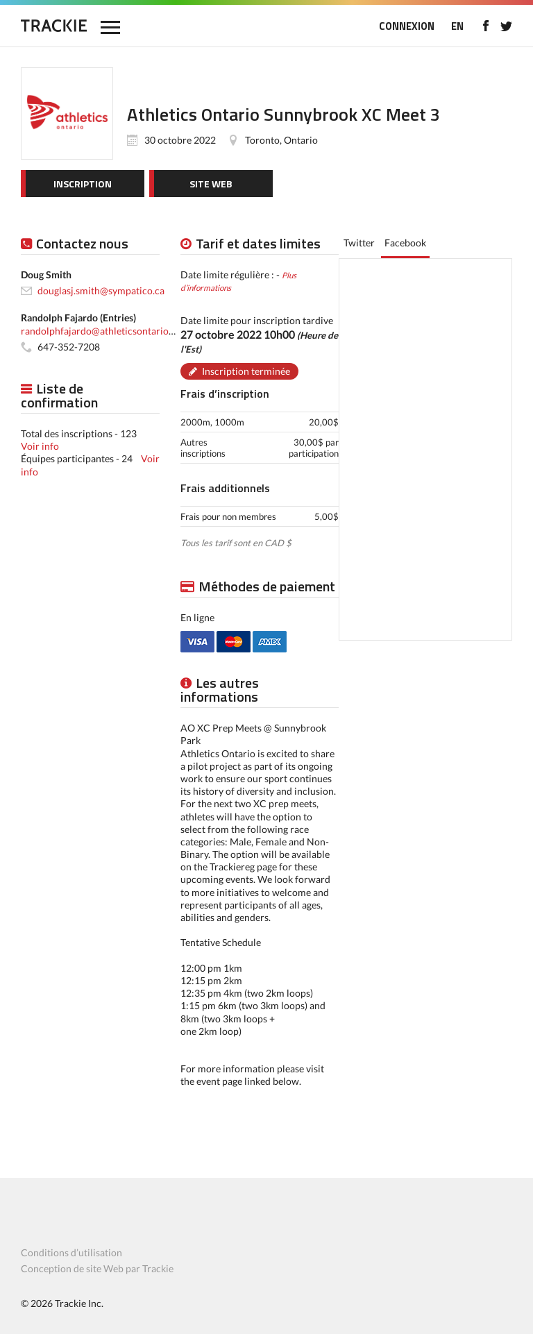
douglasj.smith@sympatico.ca (100, 290)
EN (457, 26)
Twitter (359, 242)
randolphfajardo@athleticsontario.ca (100, 331)
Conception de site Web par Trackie (97, 1268)
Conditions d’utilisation (71, 1252)
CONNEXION (406, 26)
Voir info (40, 446)
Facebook (405, 242)
